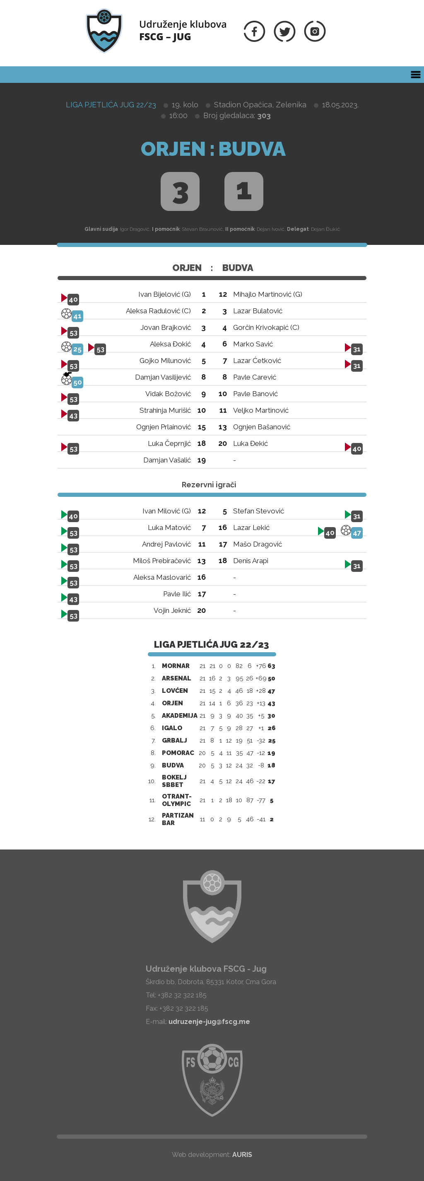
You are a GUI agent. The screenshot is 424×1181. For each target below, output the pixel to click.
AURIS (242, 1155)
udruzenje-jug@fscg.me (209, 1022)
